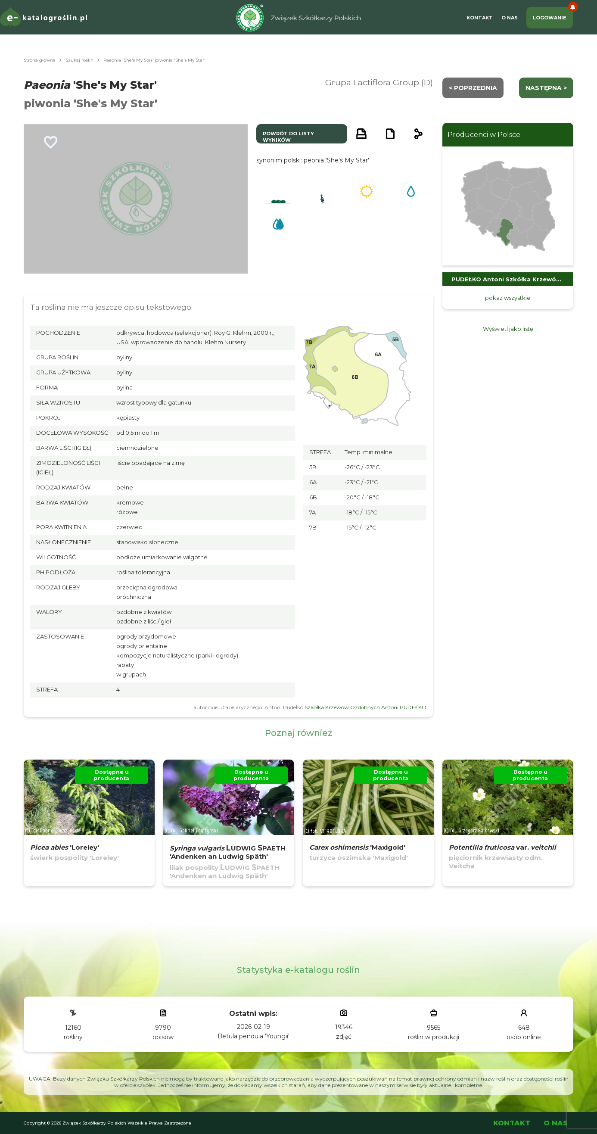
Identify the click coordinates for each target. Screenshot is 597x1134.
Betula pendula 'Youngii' (253, 1036)
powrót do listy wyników (288, 137)
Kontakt (479, 18)
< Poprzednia (473, 88)
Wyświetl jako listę (508, 328)
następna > (546, 88)
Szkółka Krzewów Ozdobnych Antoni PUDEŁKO (365, 707)
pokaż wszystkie (508, 297)
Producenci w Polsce (484, 135)
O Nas (509, 18)
